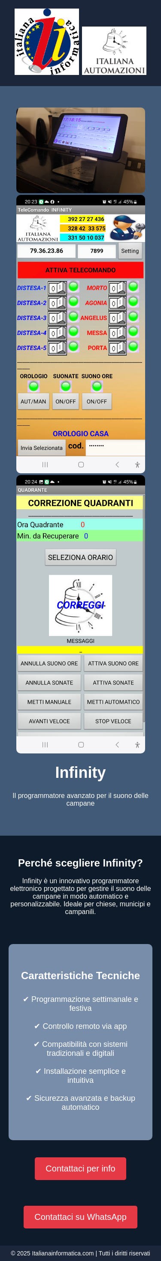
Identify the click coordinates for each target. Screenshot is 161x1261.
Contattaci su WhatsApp (80, 1217)
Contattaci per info (80, 1168)
